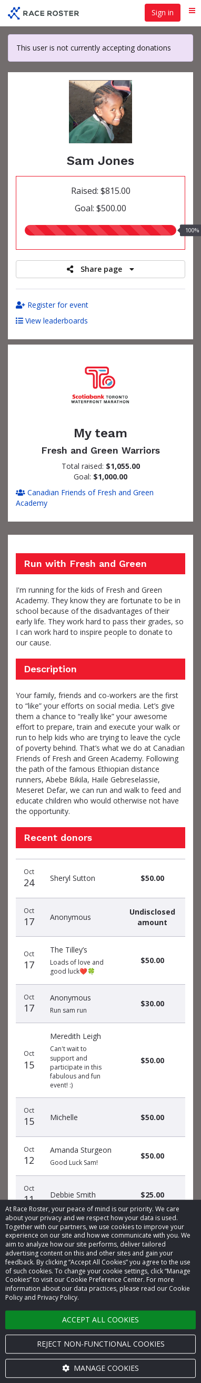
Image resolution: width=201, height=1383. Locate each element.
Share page (100, 269)
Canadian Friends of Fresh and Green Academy (85, 497)
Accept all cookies (100, 1320)
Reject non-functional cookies (101, 1344)
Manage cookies (100, 1368)
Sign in (163, 12)
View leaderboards (52, 321)
